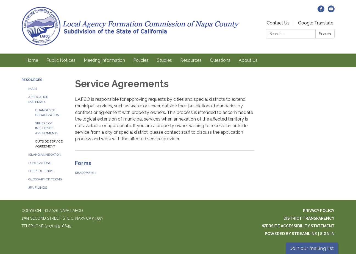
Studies (164, 60)
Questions (220, 60)
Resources (191, 60)
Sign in (327, 233)
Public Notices (61, 60)
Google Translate (315, 23)
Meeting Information (104, 60)
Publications (39, 163)
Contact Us (278, 23)
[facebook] (321, 10)
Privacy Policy (319, 210)
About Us (248, 60)
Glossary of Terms (45, 179)
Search (325, 34)
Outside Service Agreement (49, 143)
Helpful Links (40, 171)
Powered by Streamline (291, 233)
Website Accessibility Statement (298, 226)
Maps (32, 89)
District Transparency (309, 218)
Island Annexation (44, 155)
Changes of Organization (47, 112)
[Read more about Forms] (164, 167)
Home (32, 60)
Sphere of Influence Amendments (46, 128)
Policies (141, 60)
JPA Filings (37, 187)
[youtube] (331, 10)
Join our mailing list (312, 248)
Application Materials (38, 99)
